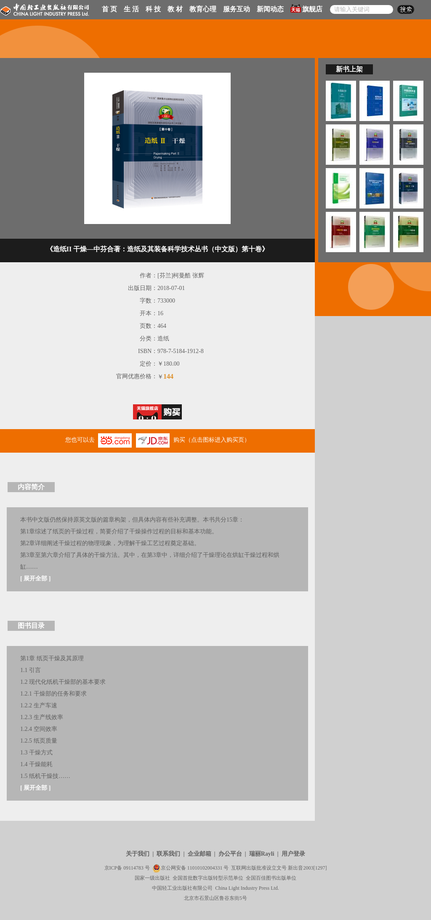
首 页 (109, 9)
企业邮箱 (199, 854)
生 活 (131, 9)
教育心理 (202, 9)
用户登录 (293, 854)
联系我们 (168, 854)
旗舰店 (306, 8)
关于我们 (137, 854)
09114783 (133, 868)
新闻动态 (270, 9)
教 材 (175, 9)
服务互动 (236, 9)
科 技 (153, 9)
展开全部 (35, 578)
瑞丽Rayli (261, 854)
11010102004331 (205, 868)
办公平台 (230, 854)
